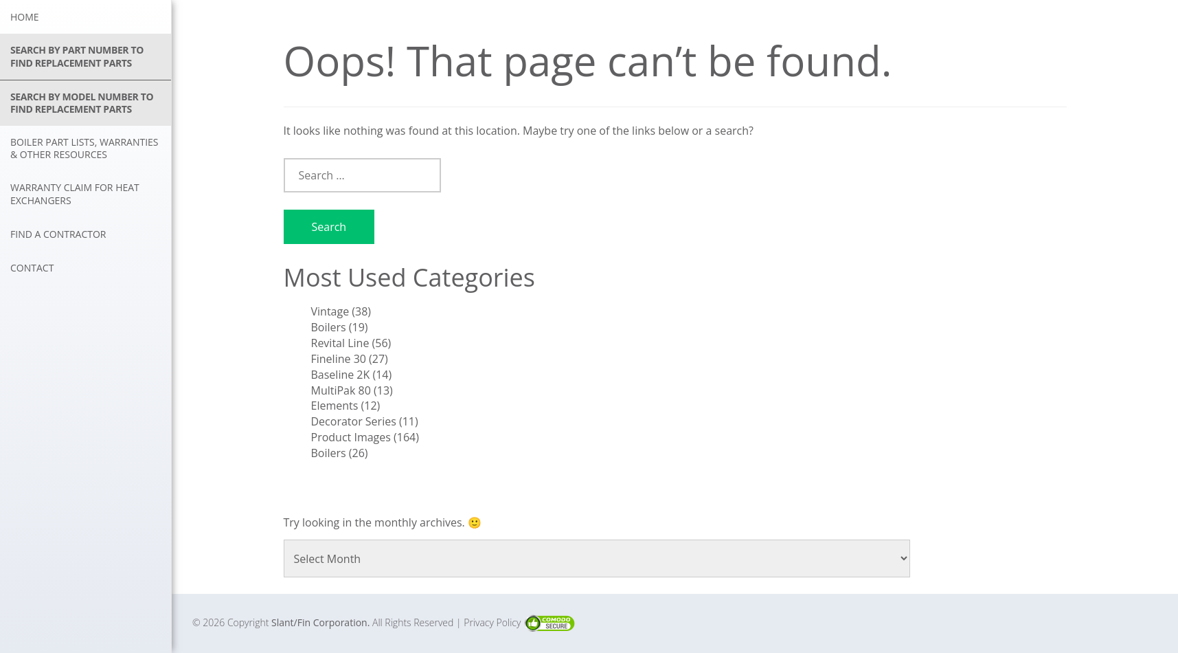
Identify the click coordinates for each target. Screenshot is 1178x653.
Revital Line (340, 343)
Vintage (330, 311)
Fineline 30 (338, 358)
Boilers (328, 327)
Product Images (351, 437)
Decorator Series (353, 421)
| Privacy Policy (489, 622)
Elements (335, 405)
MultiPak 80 (341, 390)
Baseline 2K (340, 374)
